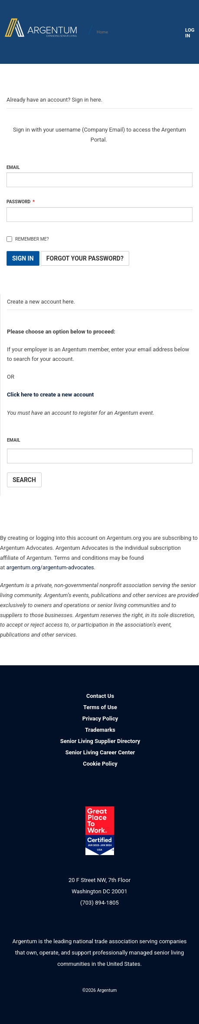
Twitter (109, 1000)
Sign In (23, 258)
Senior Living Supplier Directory (100, 741)
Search (24, 479)
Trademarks (100, 730)
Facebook (90, 1000)
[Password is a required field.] (99, 214)
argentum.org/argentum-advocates (50, 567)
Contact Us (100, 696)
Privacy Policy (100, 718)
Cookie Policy (100, 763)
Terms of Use (100, 707)
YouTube (129, 1000)
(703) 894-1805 (99, 902)
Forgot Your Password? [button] (85, 258)
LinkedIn (70, 1000)
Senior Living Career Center (100, 752)
